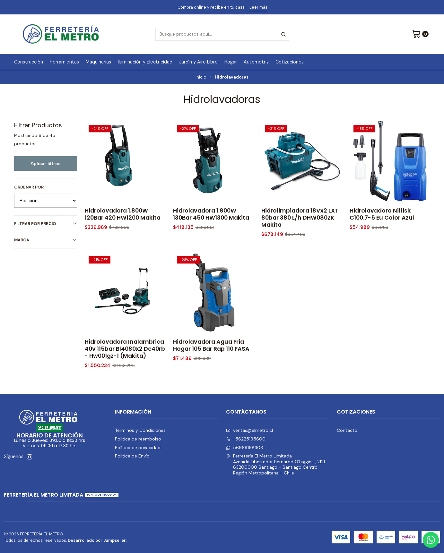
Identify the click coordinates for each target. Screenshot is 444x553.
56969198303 (244, 447)
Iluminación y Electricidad (145, 62)
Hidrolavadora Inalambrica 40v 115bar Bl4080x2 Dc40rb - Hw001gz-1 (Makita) (125, 356)
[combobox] (222, 34)
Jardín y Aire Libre (198, 62)
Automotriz (256, 62)
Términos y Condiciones (140, 430)
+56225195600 (246, 439)
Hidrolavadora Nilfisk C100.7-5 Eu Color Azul (382, 214)
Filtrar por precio (45, 223)
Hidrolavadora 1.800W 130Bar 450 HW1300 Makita (211, 214)
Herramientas (64, 62)
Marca (45, 240)
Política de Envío (132, 456)
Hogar (230, 62)
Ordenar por (29, 187)
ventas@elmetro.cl (249, 430)
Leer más (258, 7)
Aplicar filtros (45, 163)
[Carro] (420, 34)
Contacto (347, 430)
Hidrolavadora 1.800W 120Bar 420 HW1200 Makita (123, 214)
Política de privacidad (138, 447)
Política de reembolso (138, 439)
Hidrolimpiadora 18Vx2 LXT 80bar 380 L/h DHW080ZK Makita (299, 218)
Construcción (28, 62)
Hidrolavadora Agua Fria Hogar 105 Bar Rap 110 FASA (211, 353)
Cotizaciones (289, 62)
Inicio (201, 77)
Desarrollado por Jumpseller (97, 540)
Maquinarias (98, 62)
